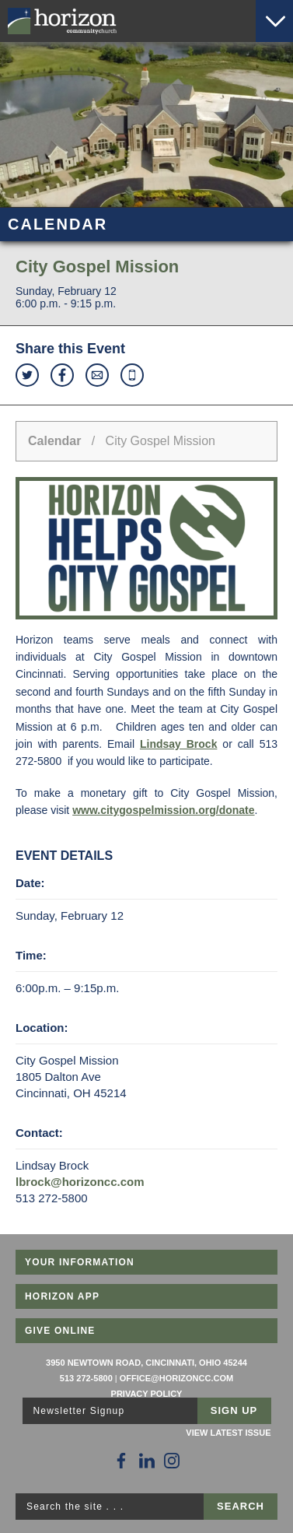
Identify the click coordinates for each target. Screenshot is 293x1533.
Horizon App (62, 1296)
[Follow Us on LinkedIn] (147, 1460)
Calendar (54, 440)
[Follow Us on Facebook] (121, 1460)
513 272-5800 (86, 1378)
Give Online (60, 1330)
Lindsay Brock (179, 744)
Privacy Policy (147, 1393)
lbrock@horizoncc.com (80, 1181)
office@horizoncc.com (176, 1378)
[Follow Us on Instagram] (172, 1460)
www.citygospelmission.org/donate (163, 810)
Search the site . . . (75, 1506)
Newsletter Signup (79, 1410)
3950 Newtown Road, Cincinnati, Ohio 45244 (146, 1362)
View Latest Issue (228, 1432)
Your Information (79, 1262)
